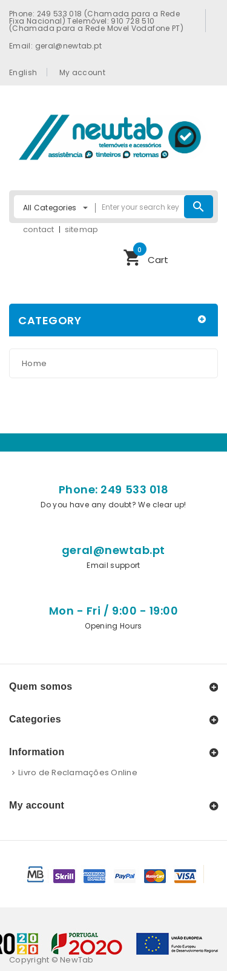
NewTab (77, 960)
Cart (146, 256)
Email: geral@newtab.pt (55, 45)
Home (34, 363)
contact (38, 229)
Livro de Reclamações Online (77, 772)
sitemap (82, 229)
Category (49, 320)
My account (82, 72)
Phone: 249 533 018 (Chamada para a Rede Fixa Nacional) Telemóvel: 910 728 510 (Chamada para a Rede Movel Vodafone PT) (96, 20)
